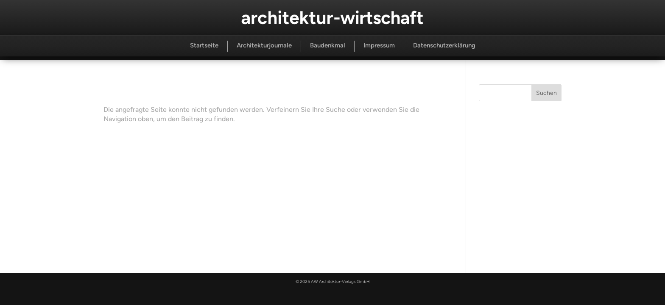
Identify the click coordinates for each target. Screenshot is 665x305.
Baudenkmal (327, 45)
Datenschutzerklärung (444, 45)
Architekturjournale (264, 45)
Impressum (379, 45)
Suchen (546, 93)
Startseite (204, 45)
